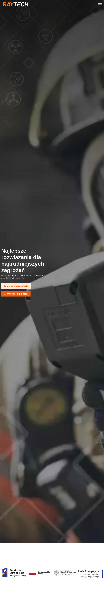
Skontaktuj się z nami (16, 293)
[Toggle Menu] (100, 4)
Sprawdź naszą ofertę (16, 286)
